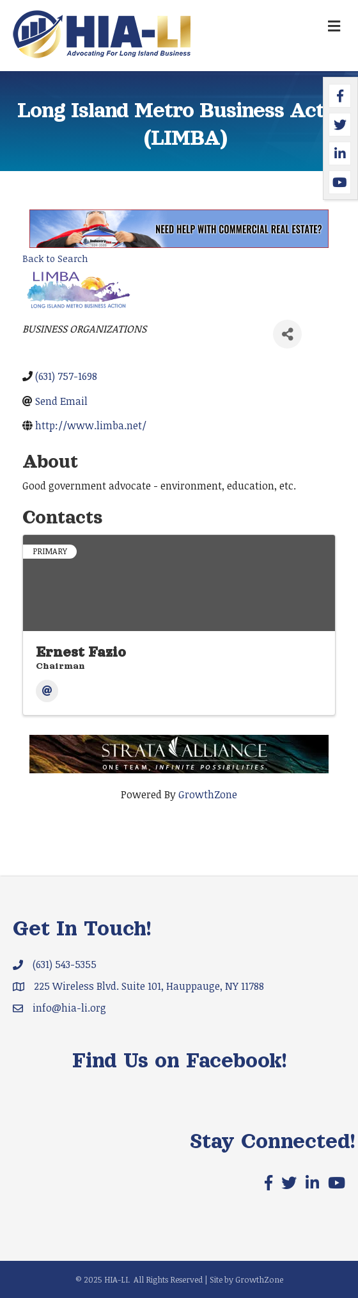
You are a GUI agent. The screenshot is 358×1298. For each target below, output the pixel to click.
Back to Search (55, 258)
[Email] (47, 691)
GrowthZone (207, 794)
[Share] (287, 334)
